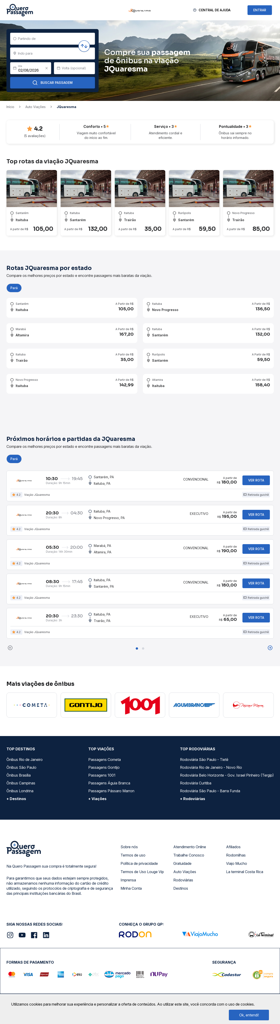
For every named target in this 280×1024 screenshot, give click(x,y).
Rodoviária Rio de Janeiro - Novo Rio (211, 752)
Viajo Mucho (236, 848)
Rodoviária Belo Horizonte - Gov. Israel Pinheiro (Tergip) (227, 760)
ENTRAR (259, 10)
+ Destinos (16, 784)
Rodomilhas (236, 840)
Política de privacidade (139, 848)
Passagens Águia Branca (109, 768)
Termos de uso (133, 840)
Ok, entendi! (249, 1015)
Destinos (180, 873)
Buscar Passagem (52, 82)
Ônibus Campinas (20, 768)
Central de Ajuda (214, 10)
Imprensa (128, 865)
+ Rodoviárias (192, 784)
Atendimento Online (189, 832)
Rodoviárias (183, 865)
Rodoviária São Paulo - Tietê (204, 744)
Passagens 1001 (101, 760)
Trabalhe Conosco (188, 840)
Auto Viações (184, 857)
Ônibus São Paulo (21, 752)
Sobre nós (129, 832)
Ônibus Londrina (19, 776)
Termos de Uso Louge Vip (142, 857)
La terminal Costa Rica (244, 857)
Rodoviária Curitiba (195, 768)
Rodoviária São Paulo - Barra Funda (210, 776)
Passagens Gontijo (104, 752)
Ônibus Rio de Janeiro (24, 744)
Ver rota (256, 469)
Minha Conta (131, 873)
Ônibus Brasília (18, 760)
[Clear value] (46, 68)
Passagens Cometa (104, 744)
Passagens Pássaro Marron (111, 776)
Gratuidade (182, 848)
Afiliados (233, 832)
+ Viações (97, 784)
